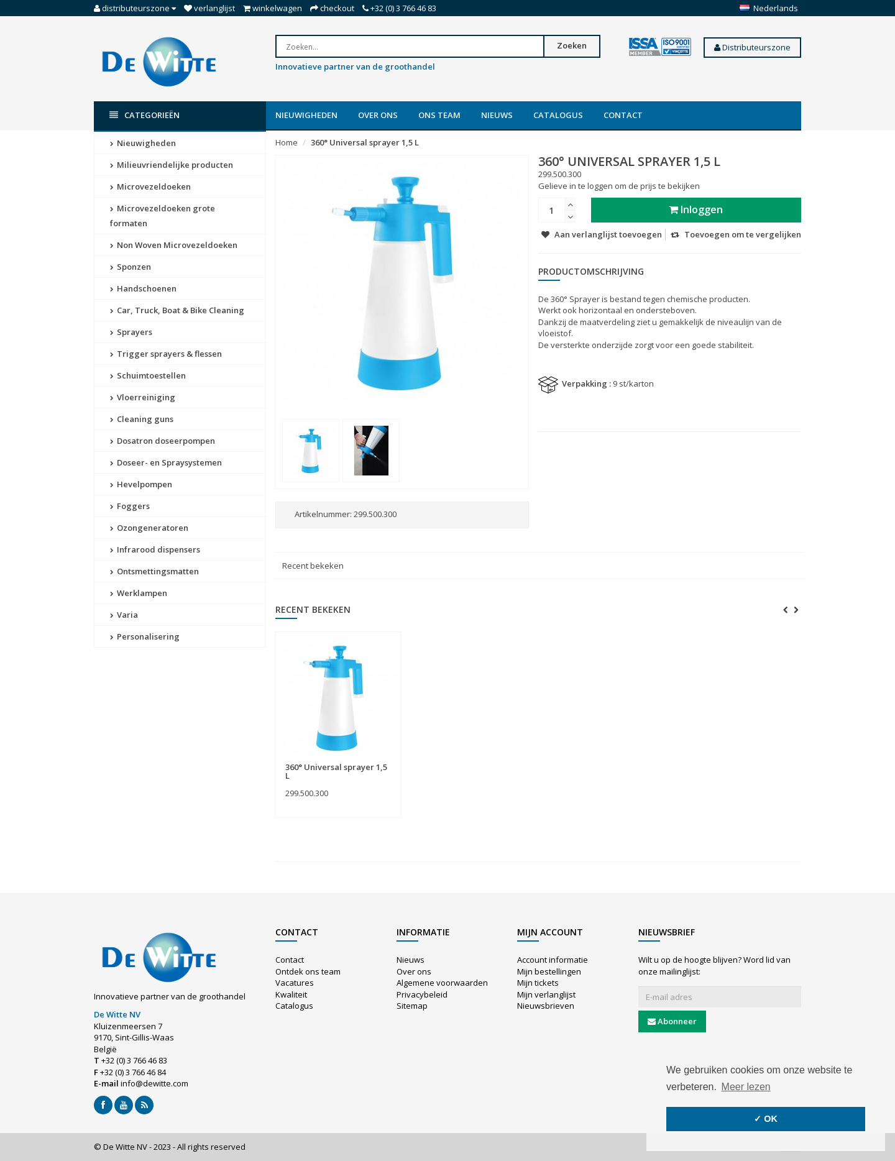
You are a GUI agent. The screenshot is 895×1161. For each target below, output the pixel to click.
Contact (623, 115)
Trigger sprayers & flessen (166, 353)
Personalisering (145, 636)
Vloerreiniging (142, 397)
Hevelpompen (141, 484)
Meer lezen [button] (746, 1086)
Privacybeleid (422, 994)
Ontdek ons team (308, 971)
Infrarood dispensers (155, 549)
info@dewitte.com (154, 1083)
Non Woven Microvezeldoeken (173, 244)
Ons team (439, 115)
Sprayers (131, 331)
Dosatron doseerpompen (162, 440)
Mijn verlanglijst (546, 994)
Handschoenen (143, 288)
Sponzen (130, 266)
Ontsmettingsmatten (154, 571)
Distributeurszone (752, 47)
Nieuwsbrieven (545, 1005)
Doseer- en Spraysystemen (166, 462)
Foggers (130, 506)
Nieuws (497, 115)
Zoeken (572, 45)
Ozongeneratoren (149, 527)
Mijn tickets (538, 982)
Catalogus (558, 115)
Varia (124, 614)
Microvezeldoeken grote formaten (162, 216)
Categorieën (144, 115)
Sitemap (412, 1005)
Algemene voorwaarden (442, 982)
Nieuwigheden (306, 115)
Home (286, 142)
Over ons (378, 115)
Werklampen (138, 593)
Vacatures (294, 982)
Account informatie (552, 959)
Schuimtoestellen (148, 375)
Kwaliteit (291, 994)
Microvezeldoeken (150, 186)
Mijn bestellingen (549, 971)
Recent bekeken (313, 565)
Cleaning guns (141, 418)
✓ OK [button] (766, 1119)
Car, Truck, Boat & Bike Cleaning (177, 310)
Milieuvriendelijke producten (171, 164)
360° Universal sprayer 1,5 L (365, 142)
